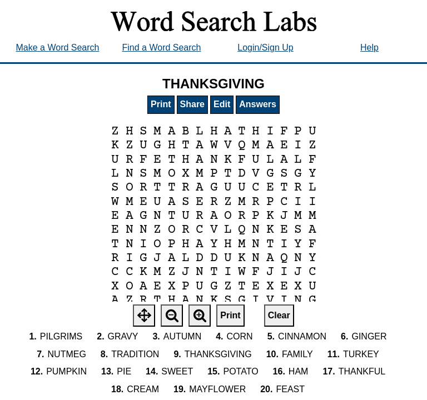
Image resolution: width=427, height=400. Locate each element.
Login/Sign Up (265, 47)
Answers (257, 104)
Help (369, 47)
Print (161, 104)
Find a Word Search (161, 47)
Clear (279, 315)
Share (192, 104)
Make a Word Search (58, 47)
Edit (222, 104)
